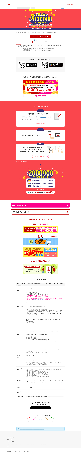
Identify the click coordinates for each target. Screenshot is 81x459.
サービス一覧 (9, 451)
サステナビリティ (25, 451)
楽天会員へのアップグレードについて (39, 299)
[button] (40, 36)
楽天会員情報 (18, 44)
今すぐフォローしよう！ (40, 408)
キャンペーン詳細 (43, 117)
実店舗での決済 (9, 439)
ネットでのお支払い (31, 433)
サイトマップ (32, 444)
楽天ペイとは (8, 433)
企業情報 (8, 444)
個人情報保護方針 (14, 444)
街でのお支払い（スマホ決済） (19, 433)
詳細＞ (62, 8)
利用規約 (37, 444)
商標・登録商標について (45, 444)
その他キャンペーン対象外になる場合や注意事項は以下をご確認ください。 (40, 396)
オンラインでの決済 (10, 441)
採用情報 (27, 444)
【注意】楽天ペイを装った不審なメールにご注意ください (32, 429)
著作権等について (21, 444)
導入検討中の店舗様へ (70, 4)
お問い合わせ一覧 (17, 451)
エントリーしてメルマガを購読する (40, 42)
